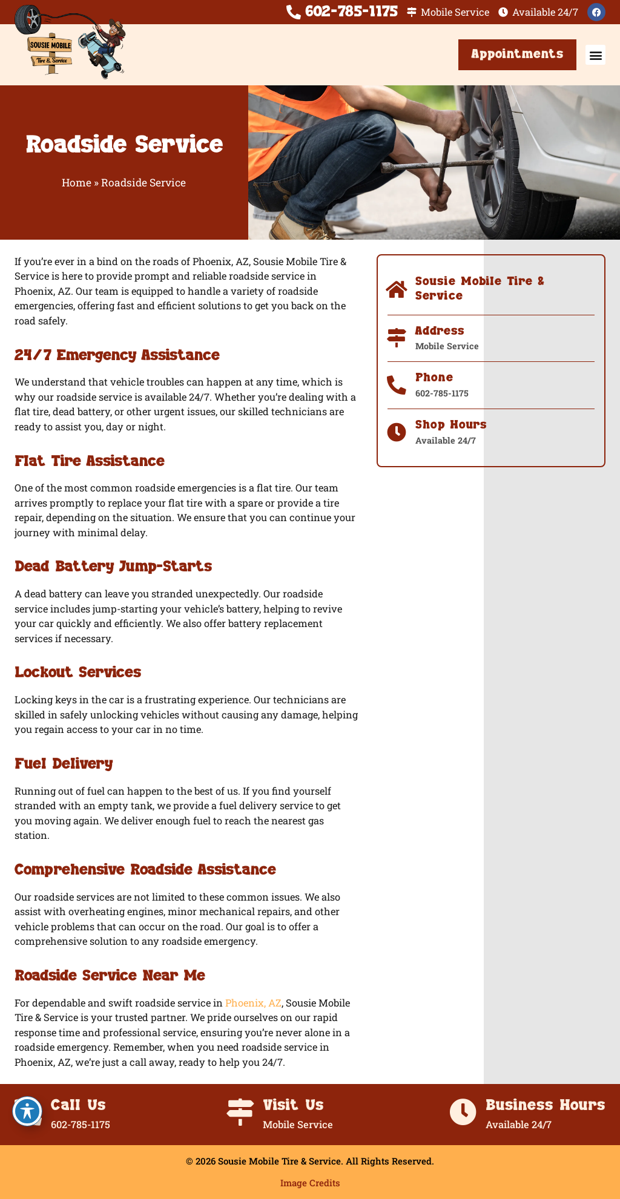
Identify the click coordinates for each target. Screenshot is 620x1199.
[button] (595, 55)
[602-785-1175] (293, 12)
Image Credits (310, 1183)
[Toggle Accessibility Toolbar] (27, 1111)
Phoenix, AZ (253, 1002)
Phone (434, 378)
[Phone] (397, 385)
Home (76, 182)
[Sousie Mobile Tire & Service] (397, 290)
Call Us (78, 1105)
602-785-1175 (351, 11)
